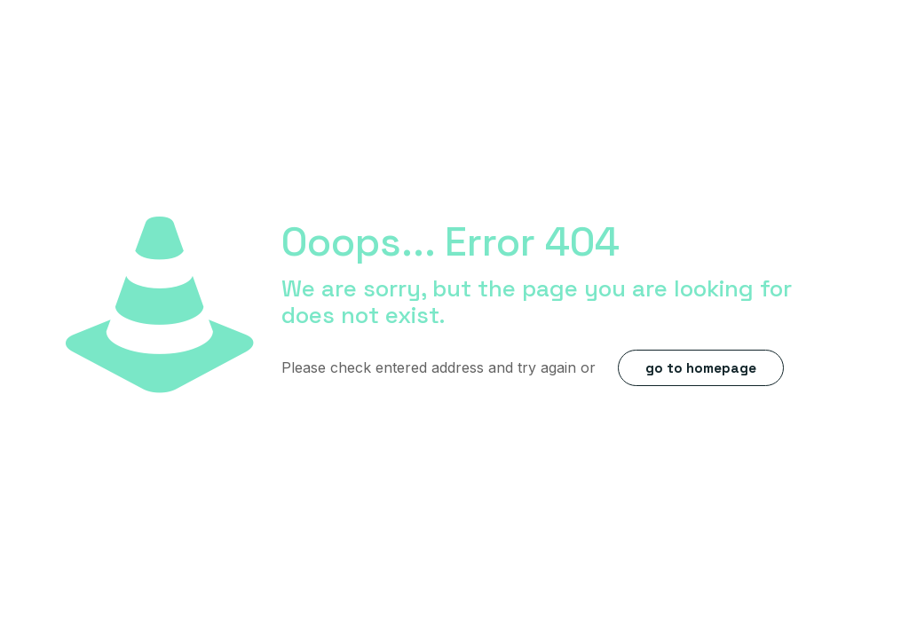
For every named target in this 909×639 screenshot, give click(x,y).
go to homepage (700, 367)
